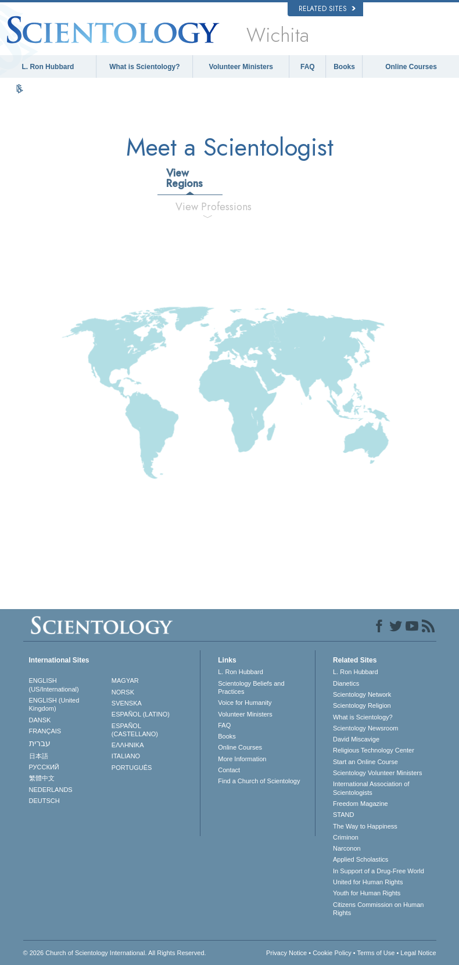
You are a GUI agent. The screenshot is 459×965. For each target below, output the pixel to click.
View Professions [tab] (212, 206)
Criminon (345, 837)
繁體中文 (42, 778)
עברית (40, 743)
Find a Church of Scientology (259, 780)
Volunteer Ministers (241, 67)
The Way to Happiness (365, 826)
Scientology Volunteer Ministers (377, 772)
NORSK (123, 692)
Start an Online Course (365, 761)
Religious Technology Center (373, 750)
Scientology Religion (362, 705)
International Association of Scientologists (371, 787)
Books (344, 67)
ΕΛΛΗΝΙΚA (128, 744)
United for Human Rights (368, 881)
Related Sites (327, 8)
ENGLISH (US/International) (54, 684)
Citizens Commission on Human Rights (378, 908)
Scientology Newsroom (366, 728)
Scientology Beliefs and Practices (251, 687)
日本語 (38, 755)
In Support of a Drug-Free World (378, 870)
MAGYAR (125, 680)
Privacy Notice (286, 952)
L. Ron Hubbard (47, 67)
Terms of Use (376, 952)
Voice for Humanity (244, 702)
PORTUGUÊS (132, 767)
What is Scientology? (144, 67)
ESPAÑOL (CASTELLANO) (135, 729)
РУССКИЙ (44, 767)
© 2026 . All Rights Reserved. (114, 952)
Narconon (347, 848)
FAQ (307, 67)
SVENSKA (127, 703)
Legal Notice (418, 952)
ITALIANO (126, 755)
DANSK (40, 719)
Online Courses (411, 67)
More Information (242, 758)
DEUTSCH (44, 800)
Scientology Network (362, 694)
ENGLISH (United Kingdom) (54, 704)
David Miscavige (356, 739)
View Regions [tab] (184, 178)
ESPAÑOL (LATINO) (141, 714)
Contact (229, 769)
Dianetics (346, 683)
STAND (343, 814)
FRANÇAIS (45, 731)
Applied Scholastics (360, 859)
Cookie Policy (332, 952)
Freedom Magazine (360, 803)
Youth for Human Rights (366, 893)
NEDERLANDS (51, 789)
